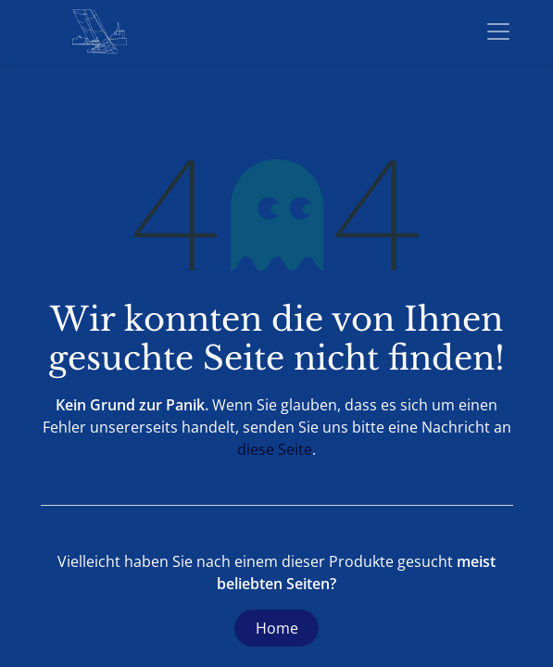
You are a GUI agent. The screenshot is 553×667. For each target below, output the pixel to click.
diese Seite (274, 449)
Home (277, 628)
